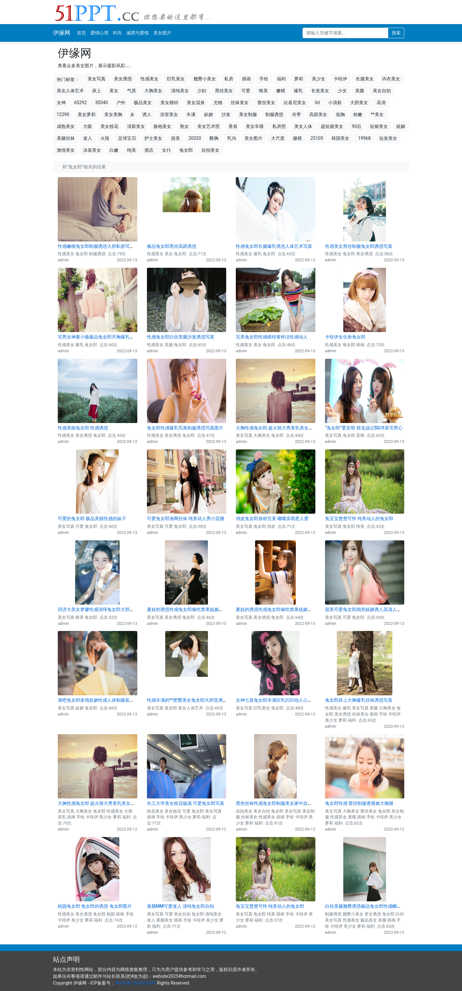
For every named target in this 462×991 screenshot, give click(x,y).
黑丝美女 (224, 90)
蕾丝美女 (266, 102)
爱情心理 (99, 32)
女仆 (166, 150)
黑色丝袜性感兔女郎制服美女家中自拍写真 (278, 803)
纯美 (131, 150)
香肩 (232, 126)
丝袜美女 (240, 102)
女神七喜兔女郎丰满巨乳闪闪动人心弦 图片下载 (283, 700)
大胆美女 (359, 102)
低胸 (340, 114)
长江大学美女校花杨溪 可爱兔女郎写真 (185, 803)
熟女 (184, 126)
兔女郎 (186, 150)
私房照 (279, 126)
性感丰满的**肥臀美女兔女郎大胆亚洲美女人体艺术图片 (203, 700)
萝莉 (298, 78)
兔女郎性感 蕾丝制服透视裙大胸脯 (359, 803)
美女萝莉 (87, 114)
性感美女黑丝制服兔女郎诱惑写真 (358, 246)
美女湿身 (196, 102)
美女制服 (248, 114)
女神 (61, 102)
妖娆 (208, 114)
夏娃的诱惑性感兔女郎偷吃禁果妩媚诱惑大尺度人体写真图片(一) (211, 609)
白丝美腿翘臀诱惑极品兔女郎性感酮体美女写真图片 (376, 906)
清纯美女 (180, 90)
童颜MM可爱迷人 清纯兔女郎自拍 (180, 906)
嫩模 (280, 90)
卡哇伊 (340, 78)
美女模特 (169, 102)
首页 (81, 32)
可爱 (245, 90)
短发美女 (388, 138)
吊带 (296, 114)
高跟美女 (318, 114)
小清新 (335, 102)
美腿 (359, 90)
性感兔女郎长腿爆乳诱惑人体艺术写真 (274, 246)
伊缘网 (61, 33)
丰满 (190, 114)
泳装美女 (92, 150)
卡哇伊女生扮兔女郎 (345, 336)
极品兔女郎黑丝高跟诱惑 (171, 246)
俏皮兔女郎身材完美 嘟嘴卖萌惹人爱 (272, 518)
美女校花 (109, 126)
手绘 (263, 78)
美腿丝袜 (66, 138)
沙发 (225, 114)
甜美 (175, 138)
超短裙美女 (332, 126)
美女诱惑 (123, 78)
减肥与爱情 (137, 32)
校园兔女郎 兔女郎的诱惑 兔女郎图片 (95, 906)
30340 (101, 102)
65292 (80, 102)
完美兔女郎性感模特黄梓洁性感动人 (272, 336)
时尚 (117, 32)
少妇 (201, 90)
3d (317, 102)
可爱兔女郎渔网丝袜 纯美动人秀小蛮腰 (185, 518)
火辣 (104, 138)
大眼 (87, 126)
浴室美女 (169, 114)
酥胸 (214, 138)
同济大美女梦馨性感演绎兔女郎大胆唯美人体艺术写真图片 (116, 609)
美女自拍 (382, 90)
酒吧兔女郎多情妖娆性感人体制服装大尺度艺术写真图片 (114, 700)
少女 (342, 90)
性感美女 (149, 78)
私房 (228, 78)
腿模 (297, 138)
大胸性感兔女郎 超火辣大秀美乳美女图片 (277, 427)
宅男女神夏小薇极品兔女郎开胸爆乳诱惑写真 (103, 336)
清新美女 (136, 126)
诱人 (146, 114)
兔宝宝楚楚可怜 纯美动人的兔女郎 (359, 518)
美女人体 (303, 126)
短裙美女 (379, 126)
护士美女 (153, 138)
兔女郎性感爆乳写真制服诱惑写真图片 (185, 427)
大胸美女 (153, 90)
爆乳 (298, 90)
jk (132, 114)
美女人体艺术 (70, 90)
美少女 (318, 78)
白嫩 (113, 150)
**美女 (377, 114)
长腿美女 (365, 78)
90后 (356, 126)
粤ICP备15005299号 (135, 983)
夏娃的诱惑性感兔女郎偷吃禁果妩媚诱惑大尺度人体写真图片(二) (300, 609)
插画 (246, 78)
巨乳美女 (176, 78)
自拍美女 (210, 150)
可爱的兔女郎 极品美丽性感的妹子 (92, 518)
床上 (96, 90)
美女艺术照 (208, 126)
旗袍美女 (162, 126)
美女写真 (97, 78)
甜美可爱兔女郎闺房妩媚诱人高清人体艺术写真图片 (376, 609)
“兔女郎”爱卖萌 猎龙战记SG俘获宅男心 (364, 427)
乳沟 (231, 138)
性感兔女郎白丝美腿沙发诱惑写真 (180, 336)
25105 (317, 138)
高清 (381, 102)
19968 (364, 138)
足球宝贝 (127, 138)
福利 (281, 78)
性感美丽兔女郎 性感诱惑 (83, 427)
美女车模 (255, 126)
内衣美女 (391, 78)
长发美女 (320, 90)
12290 (63, 114)
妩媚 (400, 126)
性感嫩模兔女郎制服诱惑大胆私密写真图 (98, 246)
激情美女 (66, 150)
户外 (120, 102)
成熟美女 (66, 126)
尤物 (217, 102)
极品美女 (143, 102)
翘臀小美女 (204, 78)
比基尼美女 (295, 102)
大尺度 (278, 138)
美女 (113, 90)
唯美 (263, 90)
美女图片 (162, 32)
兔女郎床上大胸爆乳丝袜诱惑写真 (358, 700)
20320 (194, 138)
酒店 (148, 150)
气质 (131, 90)
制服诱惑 (274, 114)
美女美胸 (113, 114)
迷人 (87, 138)
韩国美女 (340, 138)
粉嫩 (357, 114)
